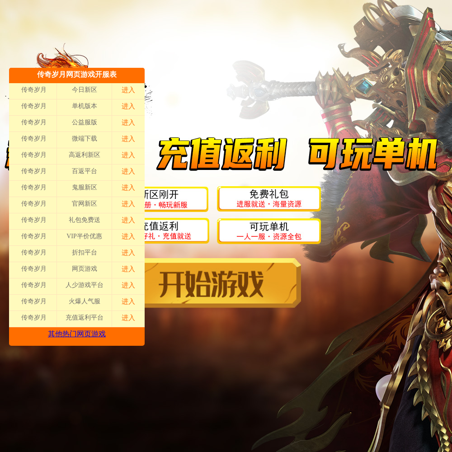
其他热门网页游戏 (77, 334)
